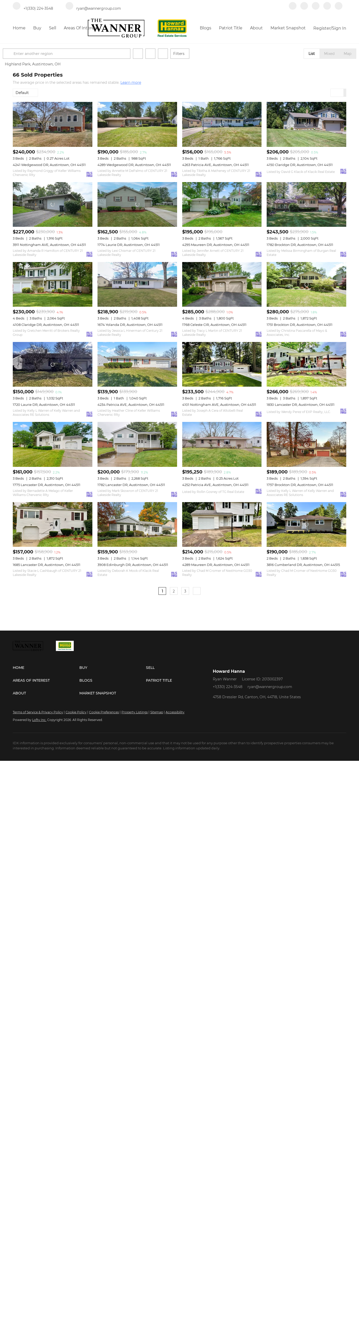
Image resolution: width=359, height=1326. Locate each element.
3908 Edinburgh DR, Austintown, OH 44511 (132, 565)
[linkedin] (304, 8)
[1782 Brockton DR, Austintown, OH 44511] (306, 204)
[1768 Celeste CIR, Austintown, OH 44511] (222, 284)
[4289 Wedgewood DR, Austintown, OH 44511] (137, 124)
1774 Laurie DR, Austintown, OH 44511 (128, 245)
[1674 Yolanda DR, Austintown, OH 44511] (137, 284)
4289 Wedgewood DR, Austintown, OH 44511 (134, 165)
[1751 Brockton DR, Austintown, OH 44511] (306, 284)
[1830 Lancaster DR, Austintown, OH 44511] (306, 364)
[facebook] (292, 8)
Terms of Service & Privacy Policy (38, 712)
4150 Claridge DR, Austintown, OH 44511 (300, 165)
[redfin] (338, 8)
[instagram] (327, 8)
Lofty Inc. (39, 720)
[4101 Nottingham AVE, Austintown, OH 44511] (222, 364)
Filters (188, 53)
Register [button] (322, 28)
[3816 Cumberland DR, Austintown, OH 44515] (306, 524)
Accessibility (175, 712)
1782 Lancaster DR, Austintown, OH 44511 (131, 485)
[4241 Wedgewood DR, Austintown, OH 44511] (52, 124)
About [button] (256, 28)
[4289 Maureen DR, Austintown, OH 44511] (222, 524)
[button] (19, 54)
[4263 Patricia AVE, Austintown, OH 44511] (222, 124)
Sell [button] (52, 28)
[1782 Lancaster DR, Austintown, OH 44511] (137, 444)
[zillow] (315, 8)
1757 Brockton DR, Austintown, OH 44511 (300, 485)
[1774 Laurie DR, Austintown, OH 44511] (137, 204)
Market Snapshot (288, 28)
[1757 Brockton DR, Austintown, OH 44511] (306, 444)
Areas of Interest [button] (81, 28)
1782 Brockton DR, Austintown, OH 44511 (300, 245)
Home (19, 28)
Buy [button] (37, 28)
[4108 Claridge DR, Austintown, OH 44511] (52, 284)
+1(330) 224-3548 (227, 686)
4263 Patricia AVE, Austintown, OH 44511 (215, 165)
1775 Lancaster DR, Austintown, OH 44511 (46, 485)
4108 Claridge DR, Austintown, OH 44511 (46, 325)
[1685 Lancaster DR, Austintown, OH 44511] (52, 524)
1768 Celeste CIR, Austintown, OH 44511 (214, 325)
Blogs (205, 28)
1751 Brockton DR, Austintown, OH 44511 (299, 325)
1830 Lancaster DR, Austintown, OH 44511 (301, 404)
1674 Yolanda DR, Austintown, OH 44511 (130, 325)
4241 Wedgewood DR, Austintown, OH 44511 (49, 165)
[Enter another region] (78, 54)
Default (22, 92)
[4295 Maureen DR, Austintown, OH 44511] (222, 204)
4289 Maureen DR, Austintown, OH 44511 (216, 565)
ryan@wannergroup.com (269, 686)
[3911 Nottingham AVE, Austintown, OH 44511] (52, 204)
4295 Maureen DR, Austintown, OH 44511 (215, 245)
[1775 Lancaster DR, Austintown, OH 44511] (52, 444)
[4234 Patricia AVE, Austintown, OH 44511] (137, 364)
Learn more (130, 82)
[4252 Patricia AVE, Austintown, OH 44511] (222, 444)
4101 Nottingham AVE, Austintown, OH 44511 (219, 404)
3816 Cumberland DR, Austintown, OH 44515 (303, 565)
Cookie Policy (76, 712)
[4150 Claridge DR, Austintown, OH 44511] (306, 124)
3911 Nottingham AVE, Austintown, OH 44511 (49, 245)
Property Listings (134, 712)
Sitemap (156, 712)
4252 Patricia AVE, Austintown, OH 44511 (215, 485)
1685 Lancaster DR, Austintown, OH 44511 (46, 565)
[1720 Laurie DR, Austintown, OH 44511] (52, 364)
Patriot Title (230, 28)
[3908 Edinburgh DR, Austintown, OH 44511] (137, 524)
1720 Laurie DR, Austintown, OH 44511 (44, 404)
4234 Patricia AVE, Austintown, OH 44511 (130, 404)
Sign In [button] (339, 28)
